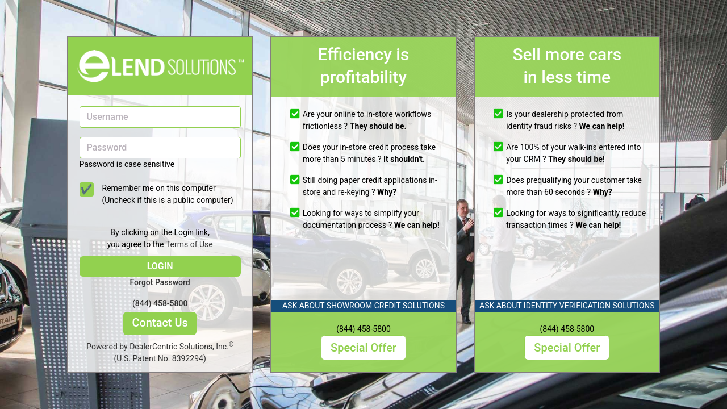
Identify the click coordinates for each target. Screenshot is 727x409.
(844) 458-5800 (160, 303)
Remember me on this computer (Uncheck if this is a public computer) (167, 193)
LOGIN (160, 266)
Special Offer (363, 347)
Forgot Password (160, 282)
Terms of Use (189, 244)
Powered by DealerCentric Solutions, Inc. (159, 353)
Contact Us (159, 322)
